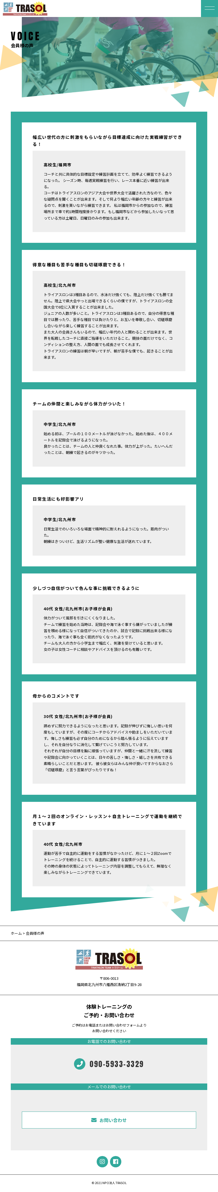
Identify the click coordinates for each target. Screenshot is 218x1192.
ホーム (16, 933)
